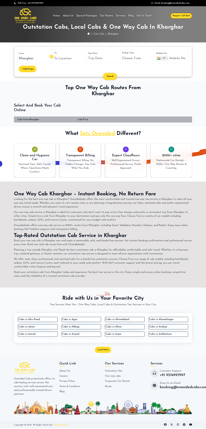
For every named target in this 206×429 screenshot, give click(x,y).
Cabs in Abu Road (29, 319)
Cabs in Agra (69, 319)
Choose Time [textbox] (131, 58)
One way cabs (113, 376)
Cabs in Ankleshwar (160, 334)
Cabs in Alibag (70, 327)
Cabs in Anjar (113, 334)
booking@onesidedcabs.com (175, 3)
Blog (131, 16)
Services (120, 16)
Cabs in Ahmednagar (161, 319)
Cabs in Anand (70, 334)
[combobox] (69, 58)
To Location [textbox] (63, 58)
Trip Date (93, 53)
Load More (103, 350)
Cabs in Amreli (27, 334)
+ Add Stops (27, 69)
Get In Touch (144, 16)
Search (110, 76)
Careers (63, 376)
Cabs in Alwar (114, 327)
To (55, 53)
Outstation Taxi (114, 371)
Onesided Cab (60, 425)
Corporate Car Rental (117, 381)
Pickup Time (128, 53)
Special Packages (86, 16)
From (21, 53)
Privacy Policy (67, 381)
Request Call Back (181, 16)
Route (108, 386)
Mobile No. (161, 53)
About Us (68, 16)
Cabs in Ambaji (158, 327)
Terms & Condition (70, 386)
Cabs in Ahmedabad (117, 319)
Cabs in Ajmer (27, 327)
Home (56, 16)
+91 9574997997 (35, 3)
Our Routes (106, 16)
